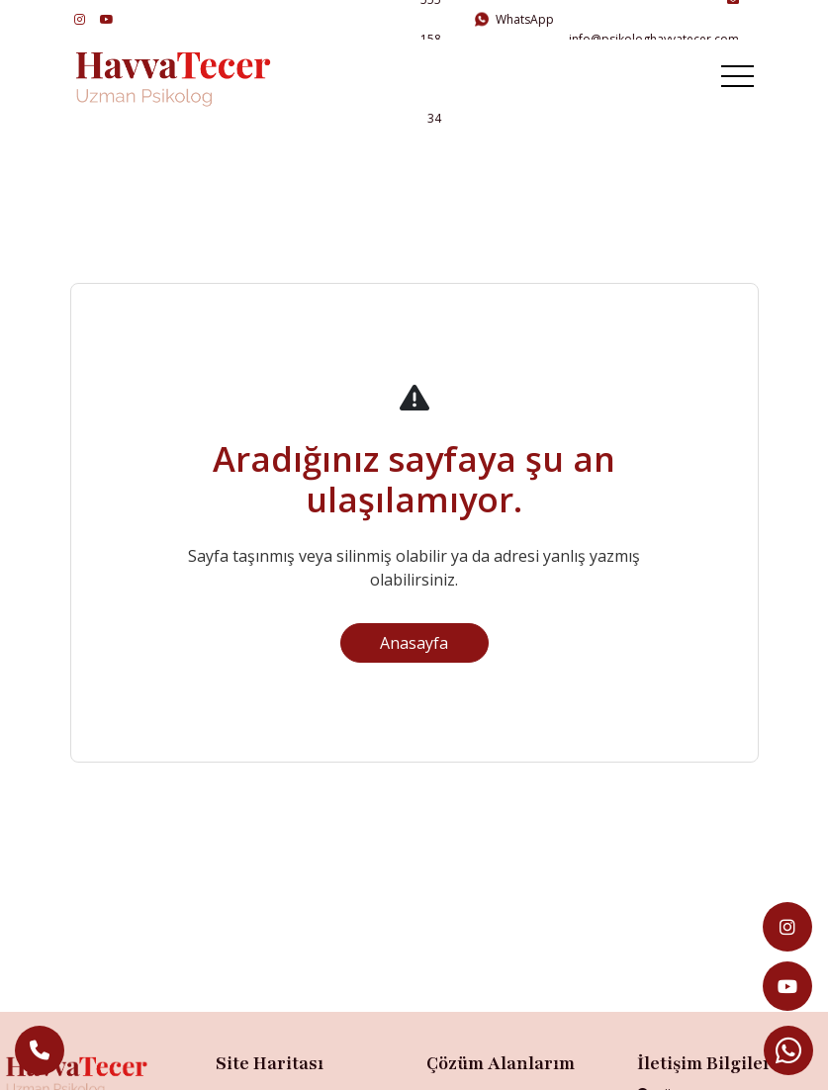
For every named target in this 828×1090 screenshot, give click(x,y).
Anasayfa (414, 643)
